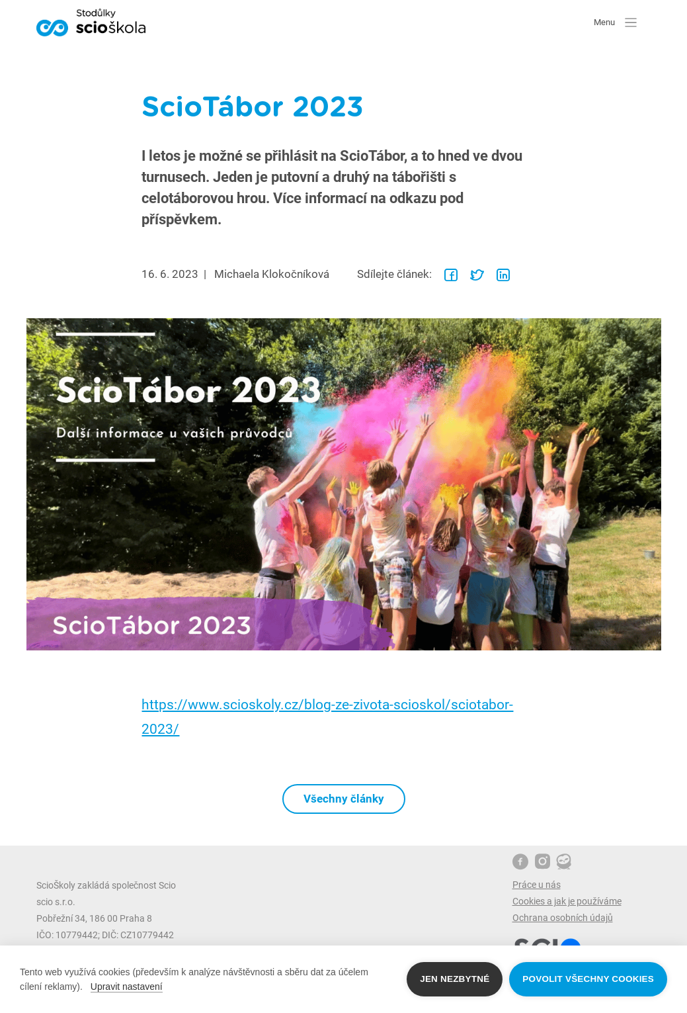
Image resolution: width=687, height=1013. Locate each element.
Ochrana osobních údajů (562, 917)
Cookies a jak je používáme (567, 901)
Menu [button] (615, 21)
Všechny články (343, 798)
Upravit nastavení (127, 986)
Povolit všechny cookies (588, 979)
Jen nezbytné (454, 979)
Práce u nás (536, 884)
